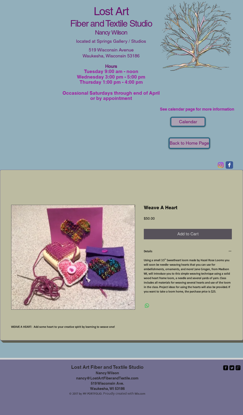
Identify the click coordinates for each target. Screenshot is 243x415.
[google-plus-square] (238, 367)
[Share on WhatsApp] (147, 306)
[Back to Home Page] (189, 143)
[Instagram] (220, 165)
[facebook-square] (225, 367)
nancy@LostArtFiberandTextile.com (107, 378)
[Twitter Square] (231, 367)
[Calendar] (188, 122)
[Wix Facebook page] (229, 165)
